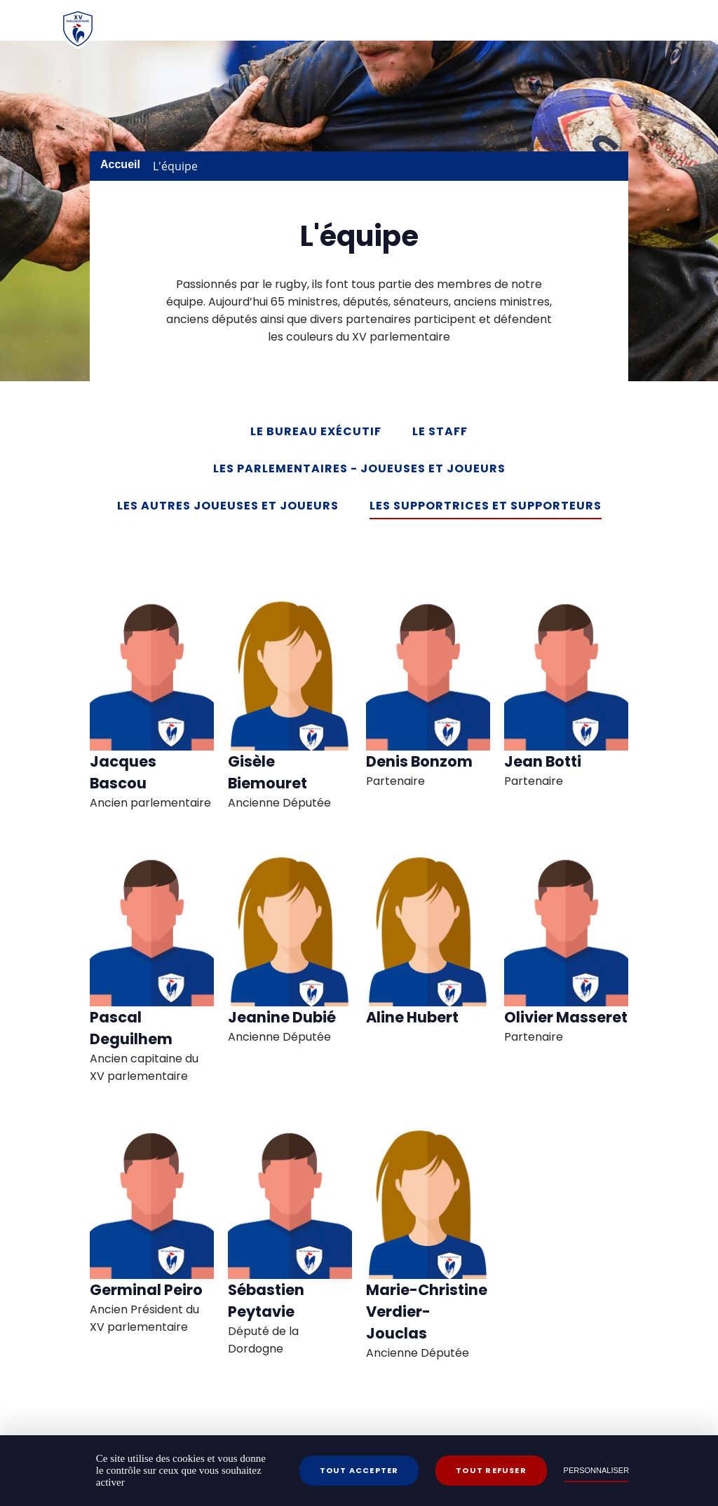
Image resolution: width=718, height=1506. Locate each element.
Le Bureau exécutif (315, 431)
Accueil (120, 164)
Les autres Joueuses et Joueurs (228, 506)
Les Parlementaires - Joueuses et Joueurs (359, 468)
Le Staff (440, 431)
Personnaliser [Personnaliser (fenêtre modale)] (597, 1470)
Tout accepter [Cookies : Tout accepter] (359, 1470)
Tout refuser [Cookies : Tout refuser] (491, 1470)
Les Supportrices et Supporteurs (486, 506)
